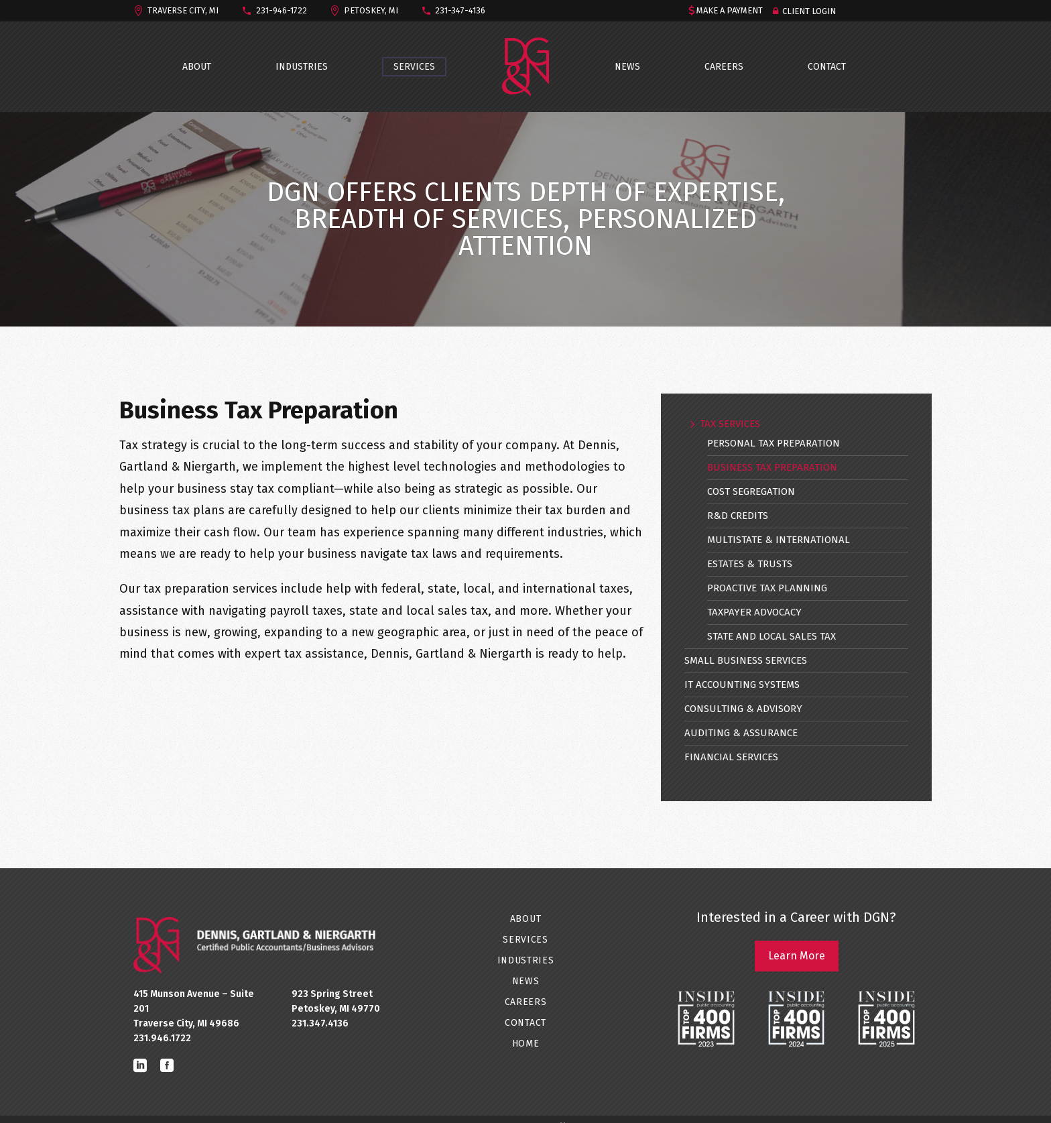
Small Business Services (745, 660)
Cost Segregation (751, 491)
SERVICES (414, 66)
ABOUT (196, 66)
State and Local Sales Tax (771, 636)
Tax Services (730, 424)
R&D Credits (737, 516)
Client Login (809, 11)
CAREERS (723, 66)
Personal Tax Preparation (773, 443)
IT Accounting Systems (742, 684)
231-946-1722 (281, 10)
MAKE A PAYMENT (729, 10)
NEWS (627, 66)
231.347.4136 (320, 1023)
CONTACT (827, 66)
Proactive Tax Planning (767, 588)
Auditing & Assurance (741, 733)
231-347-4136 (460, 10)
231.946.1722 (162, 1038)
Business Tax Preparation (772, 467)
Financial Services (731, 757)
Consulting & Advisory (743, 709)
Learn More (796, 955)
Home (526, 1043)
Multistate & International (778, 540)
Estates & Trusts (749, 564)
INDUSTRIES (301, 66)
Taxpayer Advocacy (754, 612)
